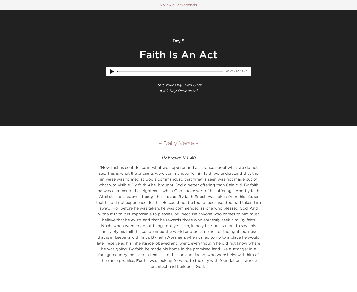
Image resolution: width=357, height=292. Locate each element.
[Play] (112, 71)
